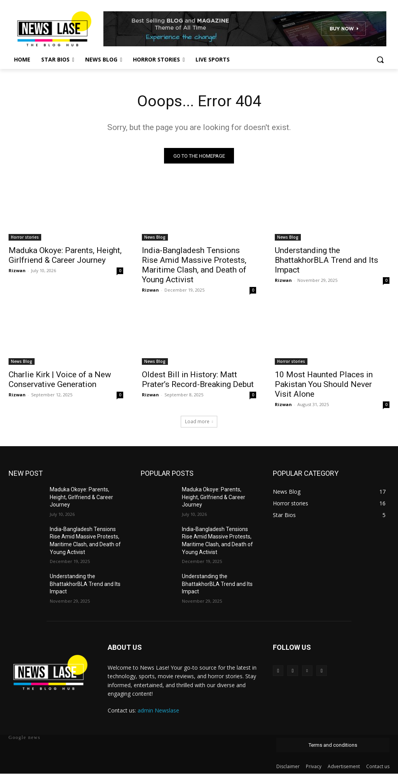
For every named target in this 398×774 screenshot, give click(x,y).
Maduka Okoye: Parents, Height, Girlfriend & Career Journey (65, 255)
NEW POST (26, 474)
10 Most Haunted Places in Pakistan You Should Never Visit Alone (324, 384)
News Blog (155, 237)
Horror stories (25, 237)
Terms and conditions (333, 745)
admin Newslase (158, 710)
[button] (380, 59)
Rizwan (17, 271)
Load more (199, 422)
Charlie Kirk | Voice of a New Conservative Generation (60, 379)
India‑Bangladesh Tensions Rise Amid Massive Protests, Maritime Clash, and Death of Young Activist (194, 265)
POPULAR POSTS (167, 474)
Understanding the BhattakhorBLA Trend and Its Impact (326, 260)
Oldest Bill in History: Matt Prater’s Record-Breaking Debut (198, 379)
